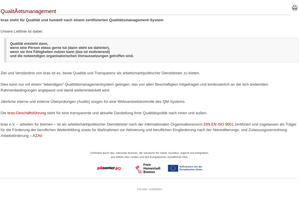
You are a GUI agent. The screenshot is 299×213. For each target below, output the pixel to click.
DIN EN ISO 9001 (219, 124)
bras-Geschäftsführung (26, 113)
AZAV (37, 135)
